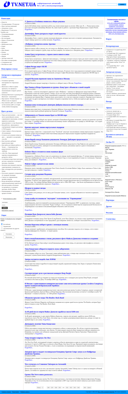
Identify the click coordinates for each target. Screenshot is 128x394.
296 (48, 387)
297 (52, 387)
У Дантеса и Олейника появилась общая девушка (45, 21)
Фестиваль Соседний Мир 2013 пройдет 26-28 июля (116, 121)
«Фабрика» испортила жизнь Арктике (40, 44)
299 (60, 387)
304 (78, 387)
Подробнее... (29, 29)
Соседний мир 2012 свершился (115, 53)
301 (67, 387)
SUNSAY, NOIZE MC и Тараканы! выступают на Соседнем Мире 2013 (114, 113)
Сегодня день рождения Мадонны (38, 174)
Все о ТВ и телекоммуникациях (106, 391)
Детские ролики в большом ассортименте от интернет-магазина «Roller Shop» (10, 187)
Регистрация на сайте (9, 198)
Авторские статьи (7, 28)
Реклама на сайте (7, 64)
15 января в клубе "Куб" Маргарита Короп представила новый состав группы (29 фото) (116, 56)
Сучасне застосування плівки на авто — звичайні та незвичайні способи (11, 137)
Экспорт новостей (7, 58)
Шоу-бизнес (5, 50)
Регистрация (15, 391)
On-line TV (110, 142)
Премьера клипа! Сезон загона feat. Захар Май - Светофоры (115, 85)
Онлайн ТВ (5, 54)
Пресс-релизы (7, 111)
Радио (3, 46)
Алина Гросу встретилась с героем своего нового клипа (47, 54)
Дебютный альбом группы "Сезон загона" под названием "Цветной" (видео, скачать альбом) (116, 81)
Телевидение (6, 36)
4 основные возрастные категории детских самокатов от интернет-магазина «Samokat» (12, 161)
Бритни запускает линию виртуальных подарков (44, 127)
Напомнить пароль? (8, 210)
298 (56, 387)
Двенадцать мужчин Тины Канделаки (40, 324)
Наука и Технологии (8, 40)
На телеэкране (6, 38)
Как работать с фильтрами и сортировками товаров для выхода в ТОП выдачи (12, 127)
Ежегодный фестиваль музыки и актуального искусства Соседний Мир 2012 (116, 129)
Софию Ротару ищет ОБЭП (36, 66)
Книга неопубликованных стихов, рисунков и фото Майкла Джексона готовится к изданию (61, 239)
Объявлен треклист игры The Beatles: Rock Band (44, 298)
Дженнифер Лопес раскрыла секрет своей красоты (45, 34)
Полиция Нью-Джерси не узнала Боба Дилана (43, 214)
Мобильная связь (7, 44)
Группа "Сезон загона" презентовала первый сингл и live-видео (115, 89)
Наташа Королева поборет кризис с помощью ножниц (46, 225)
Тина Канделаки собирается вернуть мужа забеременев (47, 249)
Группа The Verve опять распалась (39, 374)
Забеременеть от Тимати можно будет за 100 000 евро (46, 115)
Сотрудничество (7, 62)
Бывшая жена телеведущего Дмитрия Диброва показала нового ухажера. (54, 105)
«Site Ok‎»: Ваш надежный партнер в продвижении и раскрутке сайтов (10, 155)
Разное (4, 52)
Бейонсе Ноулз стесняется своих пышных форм (44, 152)
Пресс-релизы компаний (9, 26)
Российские (6, 224)
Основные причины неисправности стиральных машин (10, 82)
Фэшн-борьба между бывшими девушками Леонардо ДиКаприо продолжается (56, 139)
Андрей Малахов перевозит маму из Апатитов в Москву (47, 79)
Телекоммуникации (8, 34)
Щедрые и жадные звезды (35, 188)
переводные (16, 75)
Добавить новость (25, 391)
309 (85, 387)
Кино (3, 48)
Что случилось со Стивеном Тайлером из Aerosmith (45, 364)
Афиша (109, 108)
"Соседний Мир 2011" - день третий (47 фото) (115, 66)
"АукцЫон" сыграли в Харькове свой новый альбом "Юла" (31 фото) (116, 62)
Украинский (7, 226)
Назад (38, 387)
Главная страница (6, 391)
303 (75, 387)
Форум (4, 56)
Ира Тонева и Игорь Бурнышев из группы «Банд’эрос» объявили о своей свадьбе (57, 87)
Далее (89, 387)
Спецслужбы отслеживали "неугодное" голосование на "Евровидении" (53, 198)
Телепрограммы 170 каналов (10, 24)
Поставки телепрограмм (9, 60)
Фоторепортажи (112, 46)
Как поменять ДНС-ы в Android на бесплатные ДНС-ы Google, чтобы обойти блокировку (11, 105)
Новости (4, 22)
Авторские (5, 75)
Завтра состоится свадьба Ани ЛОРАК (40, 259)
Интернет (5, 42)
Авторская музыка (113, 72)
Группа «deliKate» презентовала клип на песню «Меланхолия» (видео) (116, 95)
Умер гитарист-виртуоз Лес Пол (38, 338)
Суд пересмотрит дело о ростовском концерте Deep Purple (48, 273)
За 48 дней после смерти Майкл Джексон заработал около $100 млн (52, 312)
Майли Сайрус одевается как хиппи (39, 164)
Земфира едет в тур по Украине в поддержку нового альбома (116, 124)
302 (71, 387)
